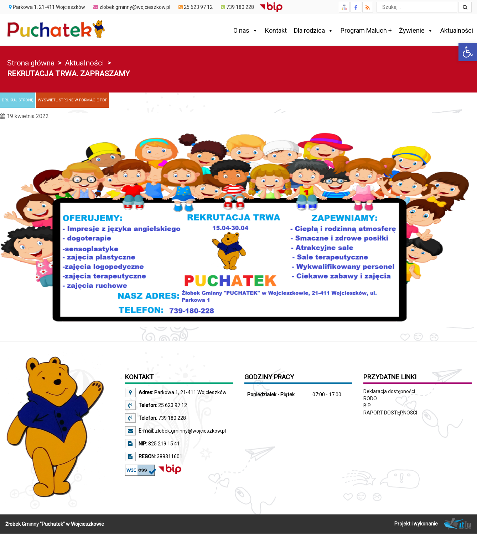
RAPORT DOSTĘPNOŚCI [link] (390, 413)
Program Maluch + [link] (366, 30)
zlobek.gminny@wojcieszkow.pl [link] (190, 431)
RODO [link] (370, 398)
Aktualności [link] (456, 30)
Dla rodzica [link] (313, 30)
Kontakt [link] (276, 30)
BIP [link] (367, 405)
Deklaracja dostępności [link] (389, 391)
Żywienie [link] (416, 30)
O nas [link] (245, 30)
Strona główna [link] (31, 63)
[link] (467, 52)
